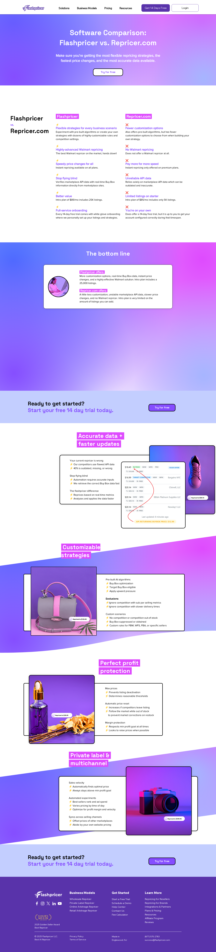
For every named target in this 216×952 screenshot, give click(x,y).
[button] (64, 7)
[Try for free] (108, 72)
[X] (48, 903)
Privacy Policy (77, 936)
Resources (150, 914)
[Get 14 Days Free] (155, 8)
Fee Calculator (120, 914)
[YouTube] (59, 903)
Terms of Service (78, 939)
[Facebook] (36, 903)
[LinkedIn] (54, 903)
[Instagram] (42, 903)
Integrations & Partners (158, 906)
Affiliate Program (154, 918)
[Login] (185, 8)
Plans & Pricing (153, 910)
